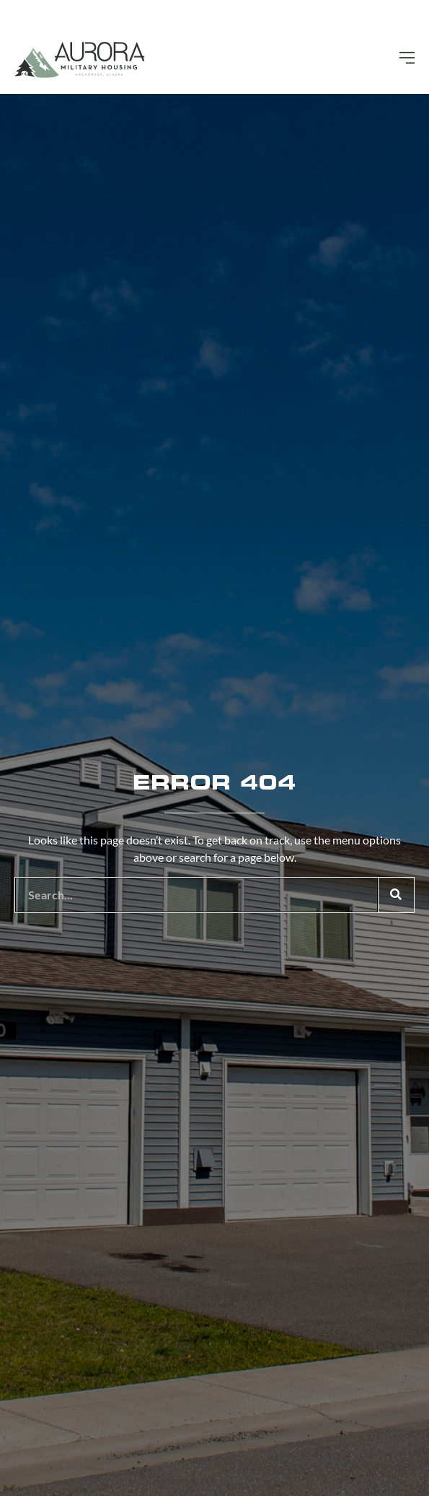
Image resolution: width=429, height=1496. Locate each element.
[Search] (396, 895)
